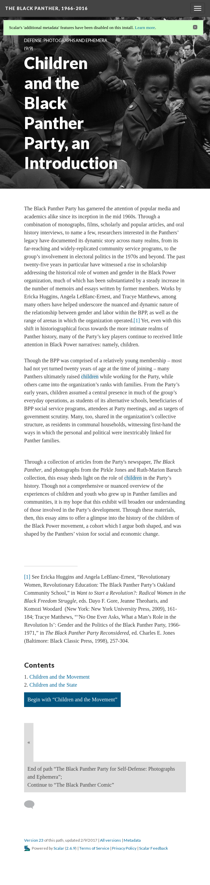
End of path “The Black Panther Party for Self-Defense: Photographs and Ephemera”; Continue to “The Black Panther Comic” (101, 777)
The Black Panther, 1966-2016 (46, 8)
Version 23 (33, 840)
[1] (137, 320)
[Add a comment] (32, 804)
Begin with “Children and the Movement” (72, 699)
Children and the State (53, 685)
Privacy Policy (124, 848)
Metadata (132, 840)
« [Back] (28, 742)
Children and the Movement (59, 677)
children (89, 376)
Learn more (145, 27)
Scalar (59, 848)
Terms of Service (94, 848)
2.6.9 (70, 848)
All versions (110, 840)
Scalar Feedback (153, 848)
